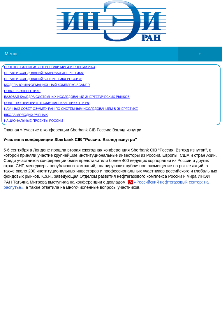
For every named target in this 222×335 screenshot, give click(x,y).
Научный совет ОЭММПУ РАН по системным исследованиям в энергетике (71, 108)
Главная (11, 130)
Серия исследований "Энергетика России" (43, 79)
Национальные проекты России (33, 120)
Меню (113, 54)
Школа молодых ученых (26, 115)
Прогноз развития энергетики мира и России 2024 (49, 67)
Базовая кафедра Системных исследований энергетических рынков (67, 96)
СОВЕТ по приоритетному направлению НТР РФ (46, 103)
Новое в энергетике (22, 91)
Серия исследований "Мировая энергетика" (44, 73)
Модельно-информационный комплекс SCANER (47, 85)
